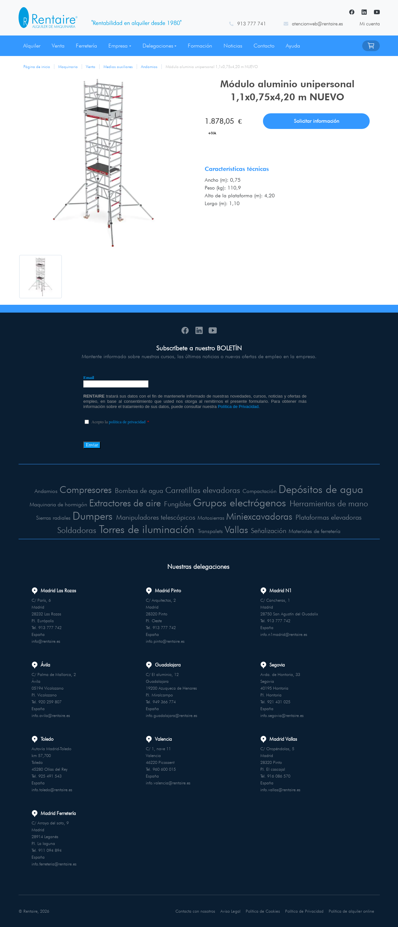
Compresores (83, 489)
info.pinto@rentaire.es (165, 640)
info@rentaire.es (46, 640)
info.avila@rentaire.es (51, 715)
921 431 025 (278, 701)
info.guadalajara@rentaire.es (171, 715)
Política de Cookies (264, 910)
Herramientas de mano (332, 503)
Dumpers (89, 515)
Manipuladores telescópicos (154, 517)
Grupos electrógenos (240, 502)
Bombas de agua (138, 490)
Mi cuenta (370, 24)
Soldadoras (75, 530)
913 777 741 (251, 24)
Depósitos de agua (322, 489)
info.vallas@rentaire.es (280, 789)
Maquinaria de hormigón (54, 504)
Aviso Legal (231, 910)
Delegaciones (158, 45)
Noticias (233, 45)
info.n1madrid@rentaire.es (283, 634)
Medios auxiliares (118, 66)
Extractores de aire (122, 503)
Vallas (237, 529)
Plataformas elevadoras (330, 517)
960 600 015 (164, 768)
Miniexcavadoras (259, 516)
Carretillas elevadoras (203, 490)
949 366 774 (164, 701)
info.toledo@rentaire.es (52, 789)
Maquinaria (68, 66)
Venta (58, 45)
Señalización (270, 530)
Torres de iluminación (147, 528)
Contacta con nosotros (196, 910)
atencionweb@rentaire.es (317, 24)
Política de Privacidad (305, 910)
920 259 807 (50, 701)
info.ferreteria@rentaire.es (54, 863)
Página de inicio (36, 66)
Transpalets (212, 530)
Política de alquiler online (352, 910)
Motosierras (210, 517)
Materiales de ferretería (316, 530)
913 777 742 (50, 627)
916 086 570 (278, 775)
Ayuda (293, 45)
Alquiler (31, 45)
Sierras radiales (50, 517)
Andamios (149, 66)
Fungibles (176, 504)
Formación (200, 45)
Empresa (118, 45)
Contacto (264, 45)
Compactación (260, 491)
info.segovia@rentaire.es (282, 715)
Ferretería (86, 45)
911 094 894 (50, 849)
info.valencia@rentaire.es (168, 782)
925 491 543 (50, 775)
